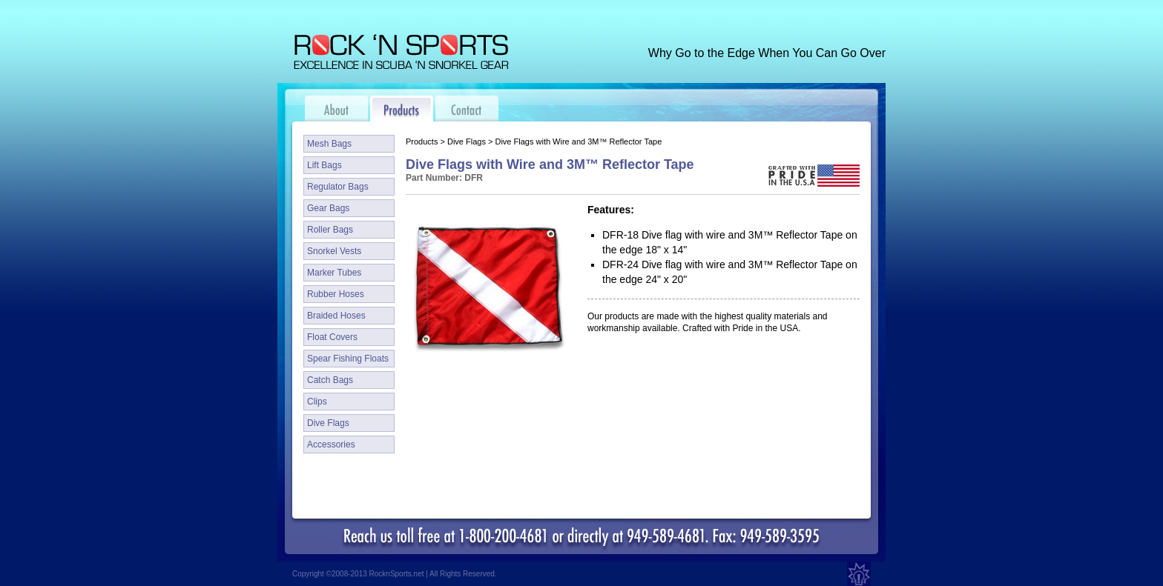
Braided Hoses (336, 315)
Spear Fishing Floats (348, 358)
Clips (317, 401)
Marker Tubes (334, 272)
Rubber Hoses (335, 294)
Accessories (331, 444)
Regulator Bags (338, 187)
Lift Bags (324, 165)
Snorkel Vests (334, 251)
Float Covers (332, 337)
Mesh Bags (329, 144)
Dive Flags (328, 423)
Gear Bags (328, 208)
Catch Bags (330, 380)
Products (422, 141)
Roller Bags (330, 229)
